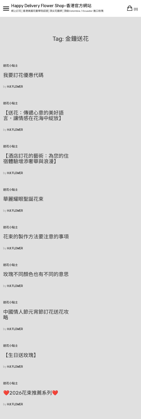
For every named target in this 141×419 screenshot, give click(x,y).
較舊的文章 (10, 362)
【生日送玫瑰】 (91, 248)
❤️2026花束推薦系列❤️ (101, 285)
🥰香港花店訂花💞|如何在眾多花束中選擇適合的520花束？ (33, 328)
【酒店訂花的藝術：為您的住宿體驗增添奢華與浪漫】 (33, 121)
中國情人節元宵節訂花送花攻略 (33, 250)
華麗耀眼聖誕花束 (23, 161)
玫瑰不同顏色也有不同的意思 (33, 207)
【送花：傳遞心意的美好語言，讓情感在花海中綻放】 (104, 78)
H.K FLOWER (15, 87)
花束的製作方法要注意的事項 (104, 164)
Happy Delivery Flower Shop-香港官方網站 (51, 5)
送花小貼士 (10, 65)
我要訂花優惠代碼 (23, 75)
